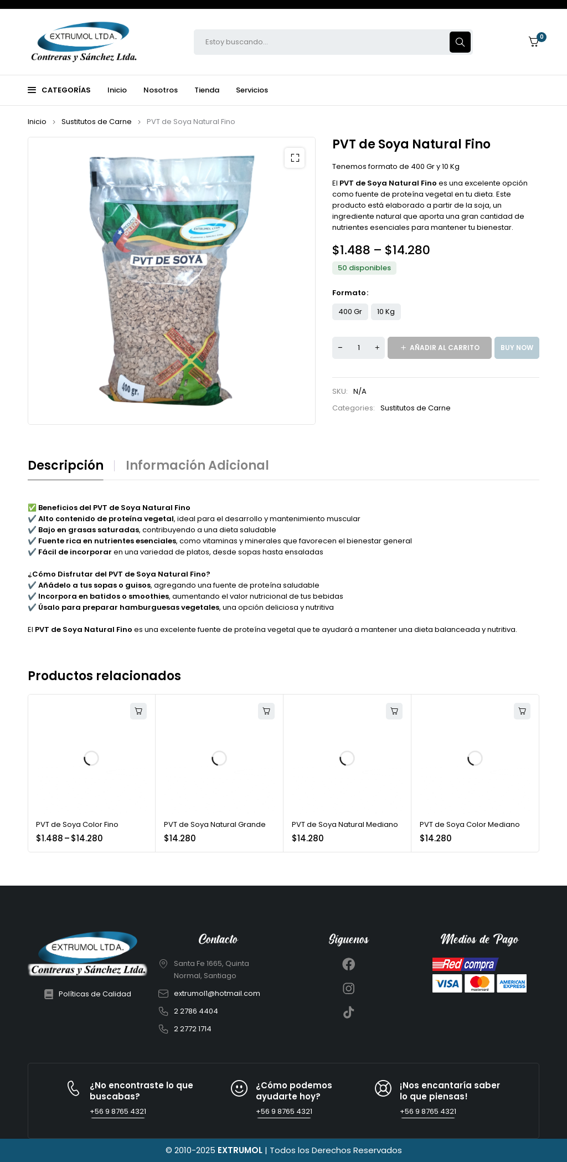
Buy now (517, 347)
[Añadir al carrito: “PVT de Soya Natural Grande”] (266, 711)
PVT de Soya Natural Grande (215, 824)
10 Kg (386, 311)
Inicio (37, 121)
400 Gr (350, 311)
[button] (295, 158)
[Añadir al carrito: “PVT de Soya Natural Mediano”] (394, 711)
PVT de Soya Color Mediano (470, 824)
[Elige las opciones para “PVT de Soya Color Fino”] (138, 711)
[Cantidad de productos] (358, 348)
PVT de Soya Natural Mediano (345, 824)
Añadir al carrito (445, 347)
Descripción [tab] (66, 466)
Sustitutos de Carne (96, 121)
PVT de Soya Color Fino (77, 824)
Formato (349, 293)
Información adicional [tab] (197, 466)
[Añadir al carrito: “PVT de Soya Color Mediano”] (522, 711)
